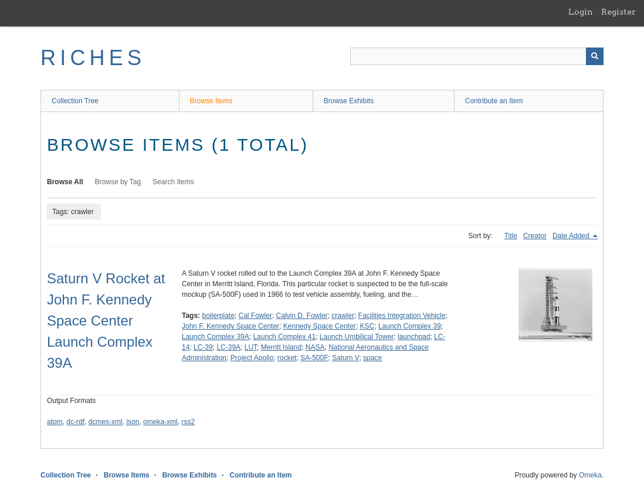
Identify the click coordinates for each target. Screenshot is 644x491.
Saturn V (345, 358)
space (372, 358)
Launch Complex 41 (284, 337)
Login (580, 11)
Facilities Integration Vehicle (402, 315)
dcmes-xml (106, 422)
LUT (251, 347)
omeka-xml (160, 422)
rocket (287, 358)
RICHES (92, 58)
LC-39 (203, 347)
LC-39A (228, 347)
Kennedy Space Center (319, 326)
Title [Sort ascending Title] (510, 236)
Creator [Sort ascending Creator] (535, 236)
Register (618, 11)
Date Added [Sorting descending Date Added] (572, 236)
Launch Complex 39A (215, 337)
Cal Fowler (255, 315)
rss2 (188, 422)
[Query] (477, 56)
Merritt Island (281, 347)
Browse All (65, 182)
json (132, 422)
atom (55, 422)
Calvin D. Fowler (302, 315)
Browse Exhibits (349, 101)
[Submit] (595, 56)
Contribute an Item (494, 101)
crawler (342, 315)
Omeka (590, 475)
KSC (367, 326)
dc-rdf (75, 422)
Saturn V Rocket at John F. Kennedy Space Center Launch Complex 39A (106, 320)
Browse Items (211, 101)
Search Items (173, 182)
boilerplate (218, 315)
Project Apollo (252, 358)
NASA (315, 347)
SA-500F (314, 358)
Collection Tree (75, 101)
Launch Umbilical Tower (357, 337)
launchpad (414, 337)
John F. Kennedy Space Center (230, 326)
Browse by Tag (118, 182)
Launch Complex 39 (409, 326)
